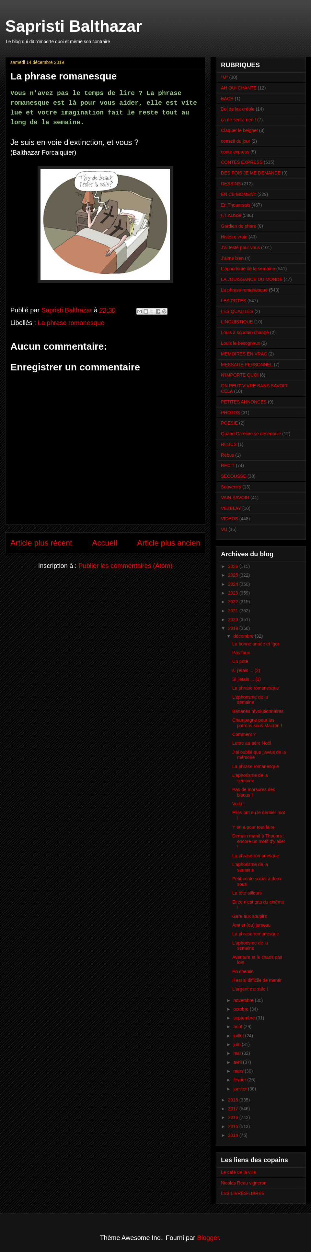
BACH (227, 98)
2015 (233, 1126)
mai (237, 1053)
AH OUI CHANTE (239, 87)
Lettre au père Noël (251, 743)
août (238, 1026)
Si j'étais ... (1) (246, 679)
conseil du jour (235, 141)
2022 (233, 601)
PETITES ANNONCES (244, 401)
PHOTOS (230, 412)
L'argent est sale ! (250, 989)
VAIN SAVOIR (235, 497)
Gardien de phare (238, 226)
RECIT (228, 465)
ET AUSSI (231, 215)
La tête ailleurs (247, 893)
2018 (233, 1099)
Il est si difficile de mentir (257, 980)
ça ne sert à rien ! (238, 119)
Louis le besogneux (240, 343)
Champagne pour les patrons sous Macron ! (257, 722)
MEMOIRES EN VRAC (244, 353)
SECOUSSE (233, 476)
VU (224, 529)
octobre (241, 1009)
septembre (244, 1017)
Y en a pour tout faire (253, 827)
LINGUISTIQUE (237, 321)
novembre (244, 1000)
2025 (233, 575)
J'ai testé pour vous (240, 247)
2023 (233, 593)
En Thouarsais (235, 205)
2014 (233, 1135)
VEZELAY (231, 508)
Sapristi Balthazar (73, 26)
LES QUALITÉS (237, 311)
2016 (233, 1117)
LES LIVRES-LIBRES (243, 1193)
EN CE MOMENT (238, 194)
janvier (240, 1088)
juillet (239, 1035)
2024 (233, 584)
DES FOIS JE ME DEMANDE (251, 172)
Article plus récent (41, 542)
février (240, 1079)
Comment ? (244, 734)
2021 (233, 610)
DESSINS (231, 183)
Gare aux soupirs (249, 916)
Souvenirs (231, 486)
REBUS (228, 444)
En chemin (243, 971)
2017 (233, 1108)
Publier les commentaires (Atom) (125, 565)
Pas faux (241, 652)
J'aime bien (232, 258)
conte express (235, 151)
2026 (233, 566)
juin (237, 1044)
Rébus (227, 455)
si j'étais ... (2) (246, 670)
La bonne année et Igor (255, 643)
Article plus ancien (168, 542)
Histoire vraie (234, 236)
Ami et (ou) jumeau (251, 925)
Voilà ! (238, 803)
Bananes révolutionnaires (257, 711)
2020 (233, 619)
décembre (244, 636)
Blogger (208, 1237)
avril (238, 1062)
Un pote (240, 661)
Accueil (104, 542)
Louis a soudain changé (245, 332)
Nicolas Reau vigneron (244, 1183)
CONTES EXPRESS (241, 162)
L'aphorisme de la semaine (248, 268)
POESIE (229, 423)
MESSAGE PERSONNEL (247, 364)
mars (239, 1071)
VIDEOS (229, 518)
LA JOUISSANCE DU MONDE (251, 279)
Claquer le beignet (239, 130)
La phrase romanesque (71, 322)
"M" (224, 77)
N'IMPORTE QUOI (240, 375)
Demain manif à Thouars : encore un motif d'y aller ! (258, 841)
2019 (233, 628)
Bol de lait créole (238, 109)
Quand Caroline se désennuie (251, 433)
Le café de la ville (238, 1172)
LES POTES (233, 300)
